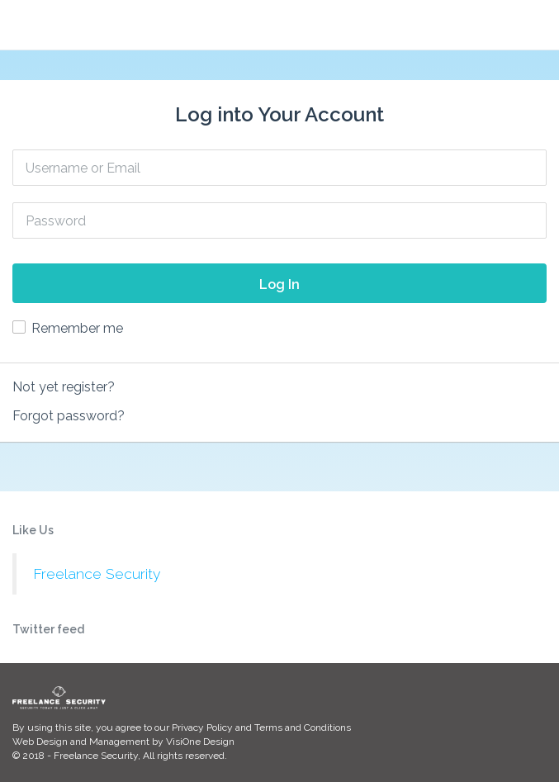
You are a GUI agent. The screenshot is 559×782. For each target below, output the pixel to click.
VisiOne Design (200, 741)
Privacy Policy (202, 727)
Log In (279, 284)
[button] (538, 24)
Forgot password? (68, 416)
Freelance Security (96, 574)
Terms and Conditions (302, 727)
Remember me (77, 328)
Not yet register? (63, 387)
